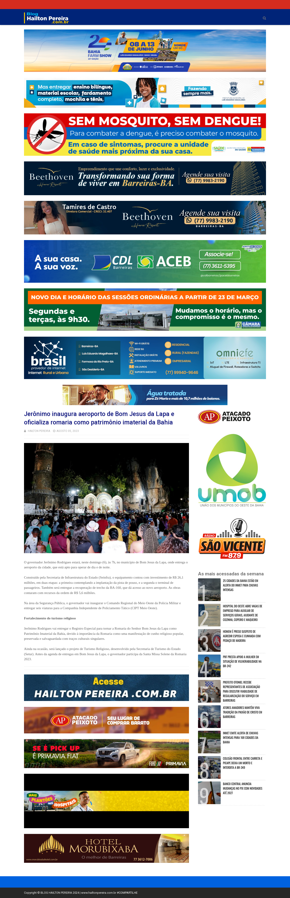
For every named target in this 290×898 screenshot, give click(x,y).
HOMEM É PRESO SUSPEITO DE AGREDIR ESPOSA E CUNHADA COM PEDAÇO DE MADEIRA (242, 636)
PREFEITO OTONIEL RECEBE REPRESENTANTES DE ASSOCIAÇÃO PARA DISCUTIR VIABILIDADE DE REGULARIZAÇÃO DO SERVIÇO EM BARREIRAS (241, 691)
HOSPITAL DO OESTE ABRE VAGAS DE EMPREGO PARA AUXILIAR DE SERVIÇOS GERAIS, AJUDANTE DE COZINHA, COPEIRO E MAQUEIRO (242, 613)
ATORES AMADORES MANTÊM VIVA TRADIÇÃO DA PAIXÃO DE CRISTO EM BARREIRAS (242, 712)
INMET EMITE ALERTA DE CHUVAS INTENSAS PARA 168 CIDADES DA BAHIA (240, 737)
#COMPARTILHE (127, 892)
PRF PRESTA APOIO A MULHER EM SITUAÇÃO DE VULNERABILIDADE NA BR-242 (242, 661)
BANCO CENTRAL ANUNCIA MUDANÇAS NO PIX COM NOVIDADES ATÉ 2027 (242, 788)
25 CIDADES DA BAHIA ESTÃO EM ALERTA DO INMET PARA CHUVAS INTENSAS (240, 585)
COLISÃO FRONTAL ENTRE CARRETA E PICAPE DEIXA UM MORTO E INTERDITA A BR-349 (242, 763)
